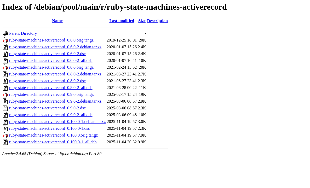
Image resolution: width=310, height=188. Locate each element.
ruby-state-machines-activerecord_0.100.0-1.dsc (49, 128)
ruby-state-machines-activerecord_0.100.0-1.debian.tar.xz (57, 121)
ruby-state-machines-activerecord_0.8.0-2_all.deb (51, 87)
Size (142, 21)
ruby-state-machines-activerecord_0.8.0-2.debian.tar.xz (55, 74)
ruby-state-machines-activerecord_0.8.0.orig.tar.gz (51, 67)
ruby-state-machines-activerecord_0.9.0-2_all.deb (51, 115)
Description (157, 21)
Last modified (121, 21)
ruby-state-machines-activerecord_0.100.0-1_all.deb (53, 142)
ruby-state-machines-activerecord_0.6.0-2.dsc (47, 53)
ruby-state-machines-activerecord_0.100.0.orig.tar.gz (53, 135)
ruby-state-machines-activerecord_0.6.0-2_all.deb (51, 60)
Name (57, 21)
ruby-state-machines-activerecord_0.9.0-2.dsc (47, 108)
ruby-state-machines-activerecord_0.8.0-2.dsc (47, 81)
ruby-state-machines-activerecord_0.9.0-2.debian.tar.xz (55, 101)
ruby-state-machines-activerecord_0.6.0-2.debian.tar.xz (55, 47)
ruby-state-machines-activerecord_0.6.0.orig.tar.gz (51, 40)
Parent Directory (23, 33)
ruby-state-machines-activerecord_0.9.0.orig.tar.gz (51, 94)
